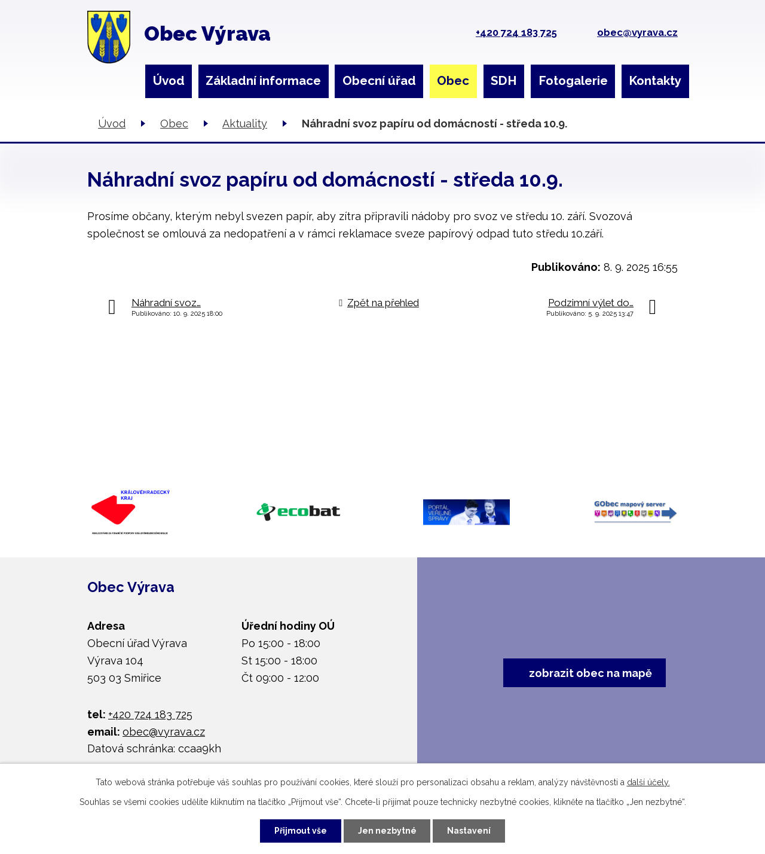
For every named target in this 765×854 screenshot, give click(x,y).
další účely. (648, 781)
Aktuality (244, 123)
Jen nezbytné (387, 830)
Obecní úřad (379, 81)
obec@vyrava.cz (637, 32)
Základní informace (263, 81)
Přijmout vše (300, 830)
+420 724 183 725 (516, 32)
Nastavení (470, 830)
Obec (453, 81)
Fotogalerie (573, 81)
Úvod (169, 81)
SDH (504, 81)
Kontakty (655, 81)
